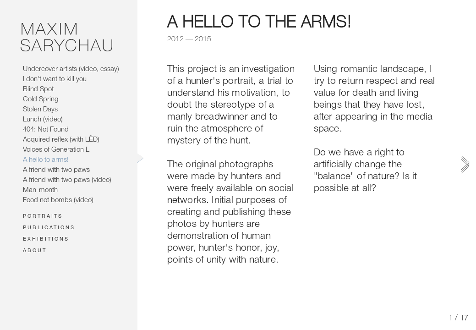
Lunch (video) (43, 119)
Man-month (40, 190)
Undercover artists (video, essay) (71, 69)
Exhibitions (46, 239)
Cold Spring (40, 99)
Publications (49, 228)
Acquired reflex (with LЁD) (61, 140)
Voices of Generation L (56, 150)
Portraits (43, 216)
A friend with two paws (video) (67, 180)
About (35, 250)
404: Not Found (46, 129)
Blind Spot (38, 89)
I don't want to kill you (55, 79)
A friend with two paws (56, 170)
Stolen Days (40, 109)
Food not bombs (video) (58, 200)
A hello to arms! (46, 160)
